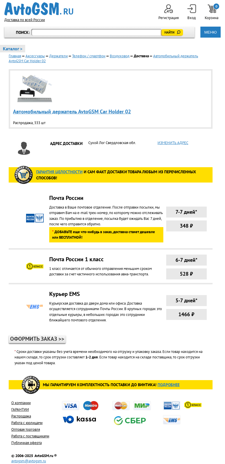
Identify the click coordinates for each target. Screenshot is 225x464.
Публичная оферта (26, 442)
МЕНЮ (210, 32)
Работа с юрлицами (27, 422)
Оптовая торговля (25, 429)
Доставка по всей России (24, 19)
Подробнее (169, 384)
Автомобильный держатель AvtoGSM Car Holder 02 (72, 111)
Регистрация (168, 12)
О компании (21, 402)
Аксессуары (35, 56)
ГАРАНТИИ (20, 409)
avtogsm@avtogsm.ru (28, 461)
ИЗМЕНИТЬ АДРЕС (173, 142)
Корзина (212, 12)
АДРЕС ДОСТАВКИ (66, 143)
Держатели (58, 56)
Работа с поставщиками (30, 436)
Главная (15, 56)
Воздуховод (119, 56)
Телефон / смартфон (88, 56)
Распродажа (21, 416)
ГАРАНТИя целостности (59, 171)
